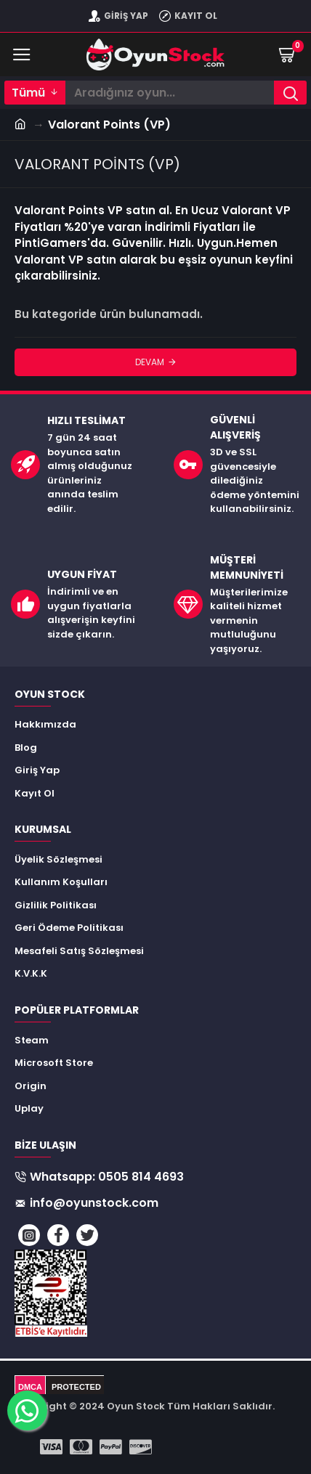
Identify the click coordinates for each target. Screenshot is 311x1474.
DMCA (30, 1387)
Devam (149, 362)
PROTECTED (76, 1387)
